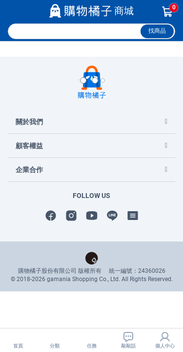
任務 (92, 340)
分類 (55, 340)
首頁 (18, 340)
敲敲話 (128, 340)
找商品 (157, 30)
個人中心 (165, 340)
